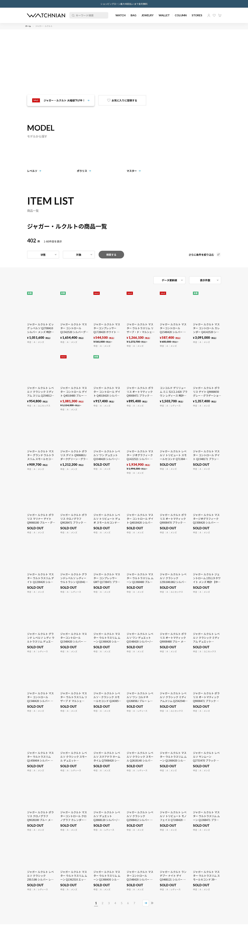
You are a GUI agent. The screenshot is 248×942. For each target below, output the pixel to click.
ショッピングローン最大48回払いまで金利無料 (124, 3)
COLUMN (181, 15)
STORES (197, 15)
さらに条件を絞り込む (201, 255)
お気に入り (214, 15)
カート (219, 15)
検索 (72, 15)
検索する (111, 255)
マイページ (208, 15)
